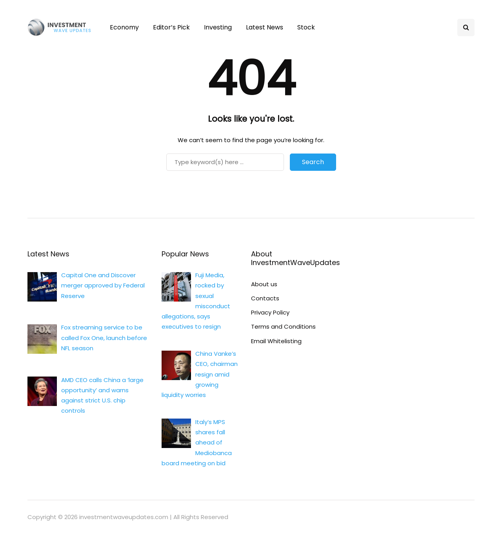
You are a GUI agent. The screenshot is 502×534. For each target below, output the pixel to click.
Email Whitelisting (276, 341)
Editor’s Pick (171, 27)
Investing (218, 27)
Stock (306, 27)
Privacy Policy (270, 312)
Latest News (264, 27)
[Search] (225, 162)
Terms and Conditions (283, 326)
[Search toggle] (466, 27)
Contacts (265, 298)
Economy (124, 27)
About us (264, 284)
